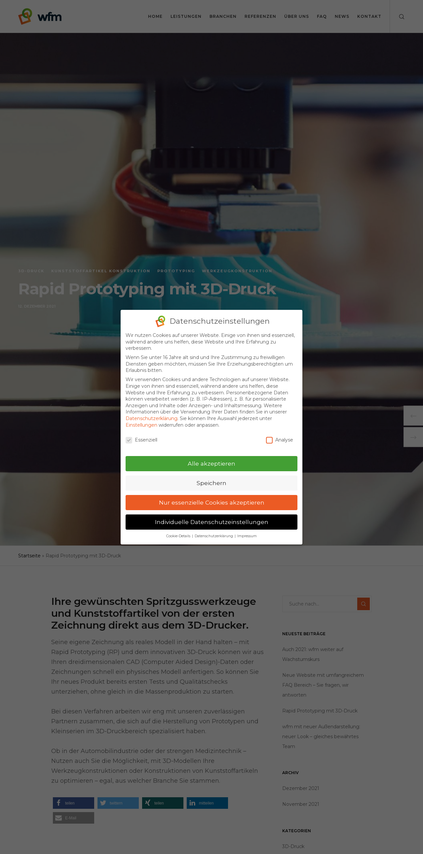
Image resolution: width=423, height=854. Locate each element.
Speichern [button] (212, 483)
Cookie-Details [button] (178, 537)
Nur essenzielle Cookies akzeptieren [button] (212, 502)
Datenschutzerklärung (151, 418)
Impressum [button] (247, 537)
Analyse (279, 440)
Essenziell (141, 440)
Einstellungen (141, 425)
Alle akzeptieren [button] (212, 463)
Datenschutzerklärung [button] (214, 537)
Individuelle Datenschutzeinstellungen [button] (212, 522)
